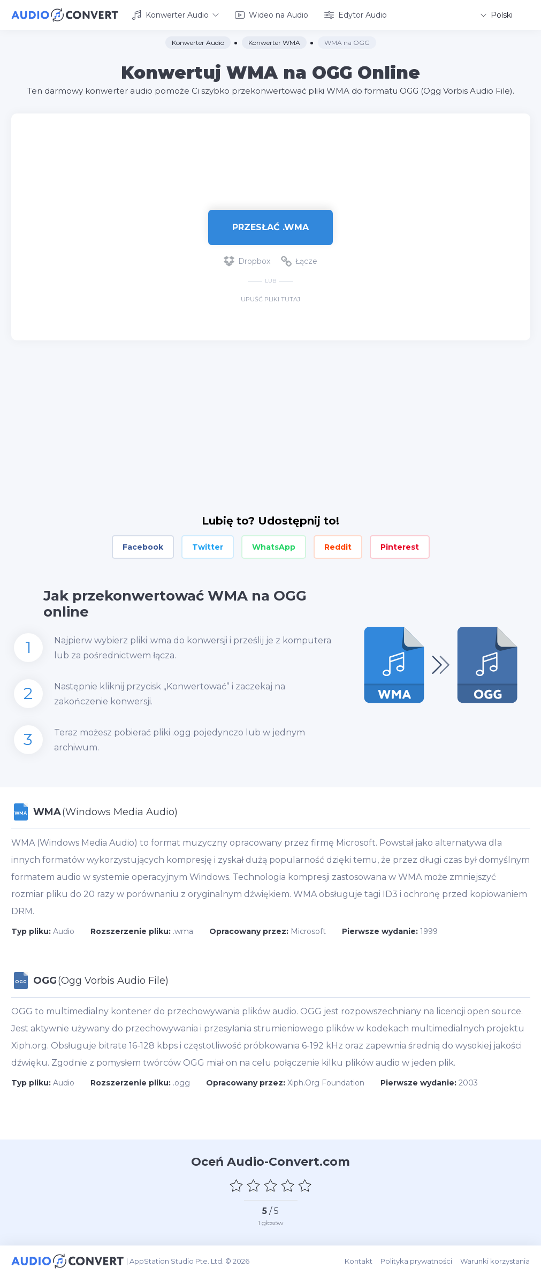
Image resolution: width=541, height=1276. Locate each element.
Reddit (338, 547)
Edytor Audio (355, 15)
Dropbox (247, 261)
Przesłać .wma (270, 227)
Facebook (143, 547)
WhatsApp (273, 547)
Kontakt (359, 1260)
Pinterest (399, 547)
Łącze (299, 261)
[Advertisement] (271, 148)
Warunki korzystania (495, 1260)
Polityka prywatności (417, 1260)
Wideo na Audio (271, 15)
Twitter (207, 547)
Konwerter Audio (175, 15)
